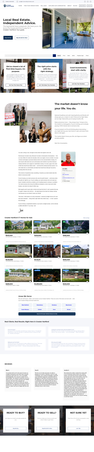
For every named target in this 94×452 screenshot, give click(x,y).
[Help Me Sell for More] (22, 38)
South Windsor (25, 309)
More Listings (86, 217)
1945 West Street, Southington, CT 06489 (71, 285)
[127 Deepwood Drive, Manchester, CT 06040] (47, 226)
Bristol (68, 309)
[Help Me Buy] (8, 38)
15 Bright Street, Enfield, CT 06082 (12, 285)
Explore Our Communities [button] (57, 5)
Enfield (40, 309)
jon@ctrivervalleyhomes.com (68, 177)
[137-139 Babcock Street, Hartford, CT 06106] (47, 251)
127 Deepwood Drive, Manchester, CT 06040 (43, 236)
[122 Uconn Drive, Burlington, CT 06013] (18, 226)
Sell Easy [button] (44, 5)
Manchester (69, 305)
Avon (54, 309)
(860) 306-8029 (65, 174)
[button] (54, 55)
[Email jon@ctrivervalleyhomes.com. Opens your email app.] (25, 2)
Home (20, 5)
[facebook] (85, 1)
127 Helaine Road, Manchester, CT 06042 (71, 236)
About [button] (69, 5)
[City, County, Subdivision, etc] (30, 55)
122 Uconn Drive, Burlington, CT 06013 (13, 236)
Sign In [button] (89, 5)
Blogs (75, 5)
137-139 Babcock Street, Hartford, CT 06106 (43, 261)
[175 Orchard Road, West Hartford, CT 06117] (47, 275)
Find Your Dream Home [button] (31, 5)
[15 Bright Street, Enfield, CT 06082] (18, 275)
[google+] (91, 1)
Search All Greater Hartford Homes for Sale (47, 313)
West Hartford (25, 305)
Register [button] (82, 5)
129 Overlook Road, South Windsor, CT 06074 (15, 261)
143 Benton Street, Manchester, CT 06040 (71, 261)
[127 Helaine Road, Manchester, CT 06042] (75, 226)
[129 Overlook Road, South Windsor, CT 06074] (18, 251)
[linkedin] (88, 1)
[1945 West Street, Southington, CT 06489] (75, 275)
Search (59, 55)
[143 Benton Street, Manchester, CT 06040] (75, 251)
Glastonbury (40, 305)
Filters (87, 55)
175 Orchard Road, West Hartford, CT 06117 (43, 285)
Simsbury (54, 305)
